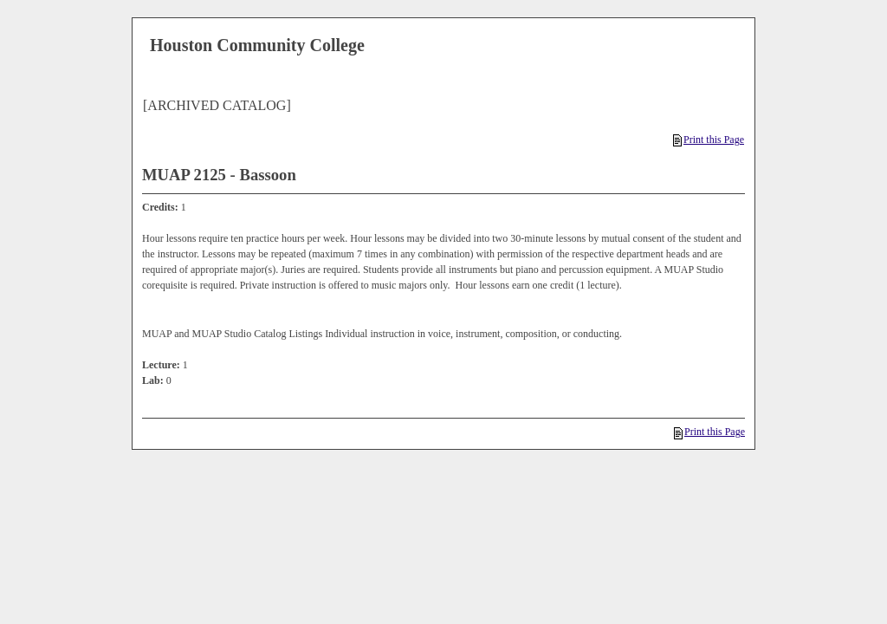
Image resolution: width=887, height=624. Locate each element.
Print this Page (708, 139)
